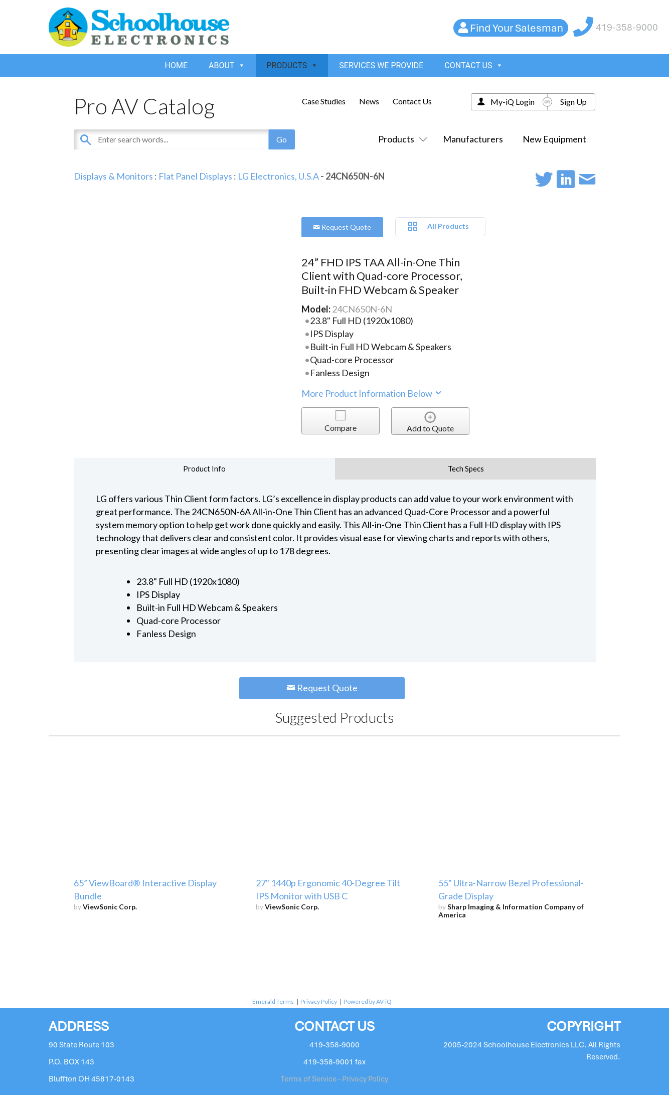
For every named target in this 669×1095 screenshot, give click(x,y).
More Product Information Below (372, 393)
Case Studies (324, 101)
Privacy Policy (318, 1001)
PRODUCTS (292, 65)
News (369, 101)
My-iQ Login (512, 101)
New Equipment (554, 138)
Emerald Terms (273, 1001)
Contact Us (412, 101)
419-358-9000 (627, 27)
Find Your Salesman (516, 28)
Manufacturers (473, 138)
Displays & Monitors (113, 176)
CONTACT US (473, 65)
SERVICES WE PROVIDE (381, 65)
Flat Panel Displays (195, 176)
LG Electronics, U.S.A (278, 176)
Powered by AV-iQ (368, 1001)
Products (400, 138)
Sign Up (573, 101)
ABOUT (227, 65)
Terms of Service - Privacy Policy (334, 1079)
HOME (176, 65)
